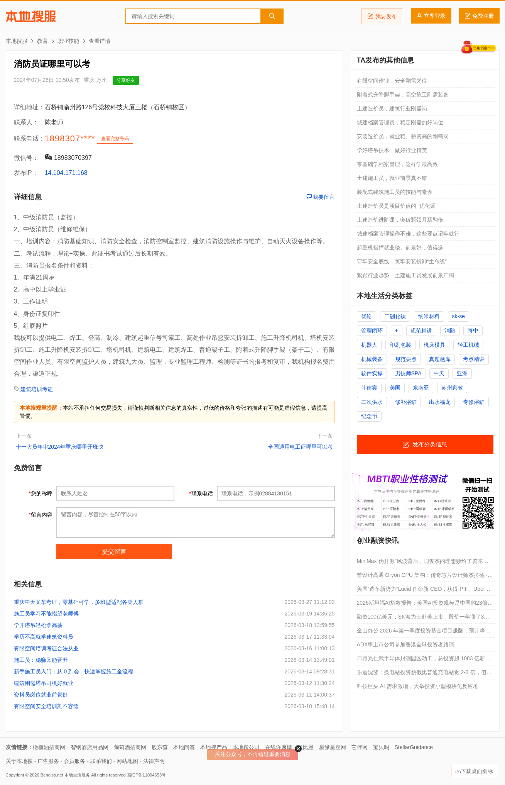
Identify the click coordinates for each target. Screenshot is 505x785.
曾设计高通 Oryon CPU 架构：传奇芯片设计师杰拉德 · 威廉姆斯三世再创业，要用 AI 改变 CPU (422, 577)
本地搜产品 (213, 747)
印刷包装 (400, 345)
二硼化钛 (395, 316)
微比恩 (305, 747)
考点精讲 (474, 359)
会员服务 (74, 761)
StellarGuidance (414, 747)
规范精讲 (421, 330)
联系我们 (101, 761)
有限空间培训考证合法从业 (46, 648)
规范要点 (406, 359)
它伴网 (359, 747)
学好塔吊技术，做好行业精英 (392, 150)
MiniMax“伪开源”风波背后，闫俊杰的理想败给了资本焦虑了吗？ (422, 563)
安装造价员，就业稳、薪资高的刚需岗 (403, 136)
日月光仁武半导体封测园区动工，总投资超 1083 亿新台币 (424, 660)
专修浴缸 (474, 402)
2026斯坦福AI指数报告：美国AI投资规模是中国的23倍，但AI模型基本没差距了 (425, 605)
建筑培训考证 (36, 389)
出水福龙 (440, 402)
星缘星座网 (332, 747)
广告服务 (48, 761)
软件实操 (372, 373)
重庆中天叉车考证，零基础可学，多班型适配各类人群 (79, 602)
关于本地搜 (19, 761)
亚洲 (462, 373)
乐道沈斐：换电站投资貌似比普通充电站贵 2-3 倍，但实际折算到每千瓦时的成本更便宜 (424, 674)
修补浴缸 (406, 402)
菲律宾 (369, 388)
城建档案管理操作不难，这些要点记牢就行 (408, 234)
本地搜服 (31, 16)
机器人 (369, 345)
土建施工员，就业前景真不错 (392, 178)
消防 (449, 330)
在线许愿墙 (278, 747)
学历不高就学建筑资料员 (43, 637)
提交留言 (114, 551)
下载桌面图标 (474, 771)
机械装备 (372, 359)
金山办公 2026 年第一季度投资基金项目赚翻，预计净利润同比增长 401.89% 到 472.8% (424, 632)
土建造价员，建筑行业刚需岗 (392, 108)
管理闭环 (372, 330)
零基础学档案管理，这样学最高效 (397, 164)
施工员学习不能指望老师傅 (46, 613)
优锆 (366, 316)
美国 (395, 388)
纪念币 (369, 416)
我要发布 (382, 16)
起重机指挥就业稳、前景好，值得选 (400, 247)
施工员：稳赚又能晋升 (41, 660)
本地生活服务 (77, 775)
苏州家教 (452, 388)
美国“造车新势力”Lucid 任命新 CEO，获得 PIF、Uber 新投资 (424, 591)
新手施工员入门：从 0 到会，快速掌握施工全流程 (73, 671)
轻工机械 (468, 345)
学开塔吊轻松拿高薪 (38, 625)
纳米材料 (429, 316)
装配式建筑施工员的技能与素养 (394, 192)
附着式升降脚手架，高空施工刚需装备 (403, 95)
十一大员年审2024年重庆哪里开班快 (59, 447)
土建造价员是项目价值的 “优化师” (397, 206)
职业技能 (68, 41)
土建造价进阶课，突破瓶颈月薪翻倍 (400, 220)
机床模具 (434, 345)
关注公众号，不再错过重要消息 (253, 754)
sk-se (458, 316)
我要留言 (320, 197)
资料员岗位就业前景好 (41, 695)
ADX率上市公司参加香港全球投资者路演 (405, 644)
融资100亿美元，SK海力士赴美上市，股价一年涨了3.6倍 (423, 619)
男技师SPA (408, 373)
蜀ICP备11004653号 (146, 775)
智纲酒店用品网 (89, 747)
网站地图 (127, 761)
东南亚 (421, 388)
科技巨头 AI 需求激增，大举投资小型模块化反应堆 (417, 686)
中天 (439, 373)
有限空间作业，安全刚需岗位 (392, 81)
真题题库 (440, 359)
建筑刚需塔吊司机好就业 (43, 683)
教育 (42, 41)
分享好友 (126, 80)
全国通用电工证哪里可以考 (300, 447)
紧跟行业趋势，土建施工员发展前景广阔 (405, 275)
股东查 (160, 747)
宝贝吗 (381, 747)
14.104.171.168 (66, 173)
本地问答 (184, 747)
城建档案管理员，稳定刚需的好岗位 (400, 122)
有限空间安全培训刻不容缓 (46, 706)
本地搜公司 (246, 747)
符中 (473, 330)
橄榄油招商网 (49, 747)
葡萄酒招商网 (130, 747)
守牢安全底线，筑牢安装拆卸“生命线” (402, 261)
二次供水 (372, 402)
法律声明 (154, 761)
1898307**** (70, 138)
